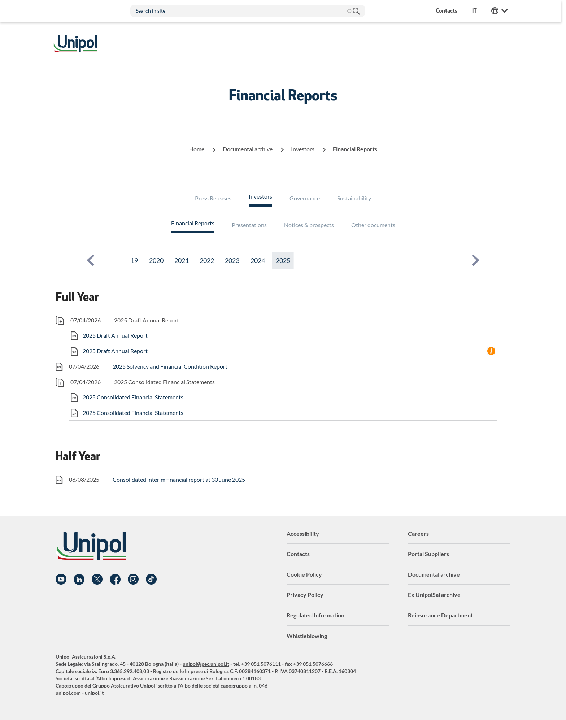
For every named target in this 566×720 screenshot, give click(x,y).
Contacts (298, 553)
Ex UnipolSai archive (434, 594)
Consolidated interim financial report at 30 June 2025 (179, 479)
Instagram (133, 579)
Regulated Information (315, 615)
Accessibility (303, 533)
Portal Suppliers (428, 553)
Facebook (115, 579)
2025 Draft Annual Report (115, 335)
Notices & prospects (309, 224)
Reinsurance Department (440, 615)
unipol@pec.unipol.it (206, 664)
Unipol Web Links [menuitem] (502, 11)
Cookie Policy (304, 574)
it (477, 10)
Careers (418, 533)
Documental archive (248, 149)
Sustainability (354, 198)
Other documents (373, 224)
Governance (304, 198)
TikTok (151, 579)
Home (196, 149)
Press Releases (213, 198)
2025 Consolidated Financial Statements (133, 397)
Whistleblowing (307, 635)
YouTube (61, 579)
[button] (90, 260)
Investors (302, 149)
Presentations (249, 224)
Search (358, 11)
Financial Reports (192, 223)
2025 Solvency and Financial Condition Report (170, 366)
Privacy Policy (305, 594)
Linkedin (79, 579)
